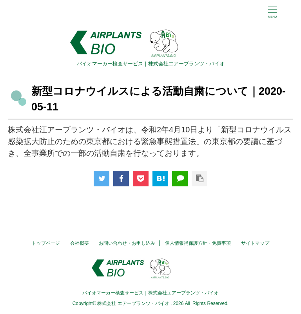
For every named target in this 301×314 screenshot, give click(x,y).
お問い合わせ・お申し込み (127, 243)
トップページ (46, 243)
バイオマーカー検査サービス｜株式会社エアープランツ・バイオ (150, 293)
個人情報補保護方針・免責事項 (198, 243)
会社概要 (79, 243)
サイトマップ (255, 243)
